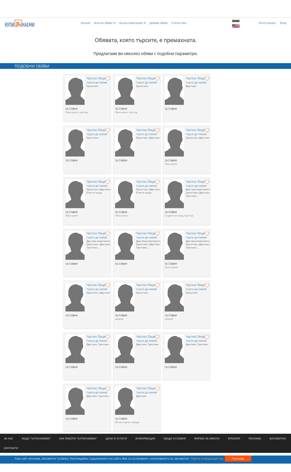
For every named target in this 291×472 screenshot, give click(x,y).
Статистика (178, 23)
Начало (85, 23)
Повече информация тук (207, 458)
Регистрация (267, 23)
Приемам (238, 458)
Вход (283, 23)
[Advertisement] (145, 8)
